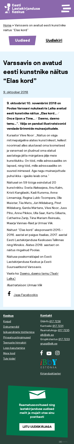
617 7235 (63, 330)
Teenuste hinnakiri (14, 342)
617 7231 (58, 326)
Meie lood (9, 353)
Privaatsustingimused (17, 337)
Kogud (7, 321)
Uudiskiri (54, 40)
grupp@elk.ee (48, 343)
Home (7, 25)
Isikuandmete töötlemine (19, 332)
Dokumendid (11, 326)
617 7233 (64, 339)
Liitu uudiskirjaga (37, 427)
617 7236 (55, 321)
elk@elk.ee (47, 335)
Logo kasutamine (14, 348)
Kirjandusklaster (50, 373)
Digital (63, 442)
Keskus (8, 316)
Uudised (22, 40)
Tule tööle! (9, 358)
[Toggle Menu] (66, 7)
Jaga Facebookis (26, 295)
